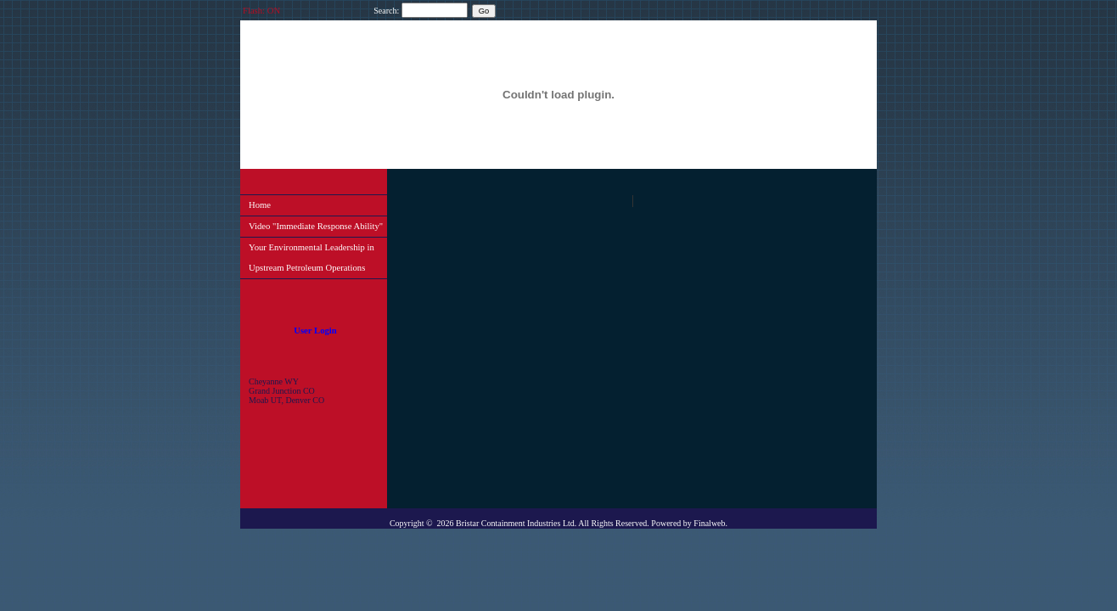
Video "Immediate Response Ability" (316, 226)
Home (260, 205)
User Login (315, 330)
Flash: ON (261, 10)
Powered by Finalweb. (689, 523)
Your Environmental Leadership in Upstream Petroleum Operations (311, 257)
